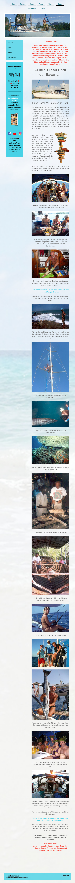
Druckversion (10, 876)
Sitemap (17, 876)
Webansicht (66, 875)
